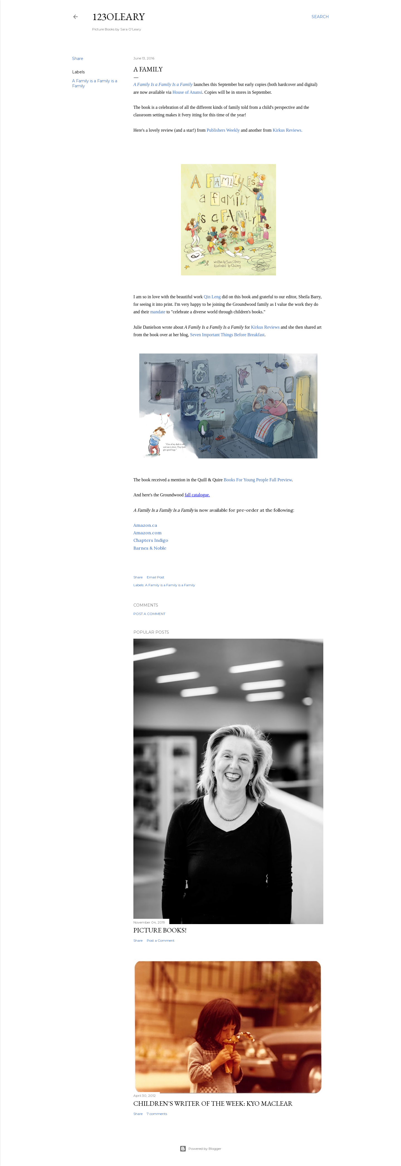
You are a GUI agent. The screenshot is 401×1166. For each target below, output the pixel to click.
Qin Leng (212, 296)
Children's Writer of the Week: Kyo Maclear (213, 1103)
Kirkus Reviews (265, 327)
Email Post (155, 577)
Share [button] (77, 58)
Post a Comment (149, 614)
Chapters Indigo (150, 540)
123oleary (118, 16)
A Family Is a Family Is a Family (163, 84)
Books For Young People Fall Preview (258, 479)
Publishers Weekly (223, 130)
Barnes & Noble (149, 548)
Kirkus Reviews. (287, 130)
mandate (158, 311)
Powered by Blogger (200, 1148)
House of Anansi (187, 92)
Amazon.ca (145, 525)
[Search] (320, 16)
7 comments (157, 1114)
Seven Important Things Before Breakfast (227, 334)
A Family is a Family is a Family (170, 585)
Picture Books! (160, 930)
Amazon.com (147, 532)
